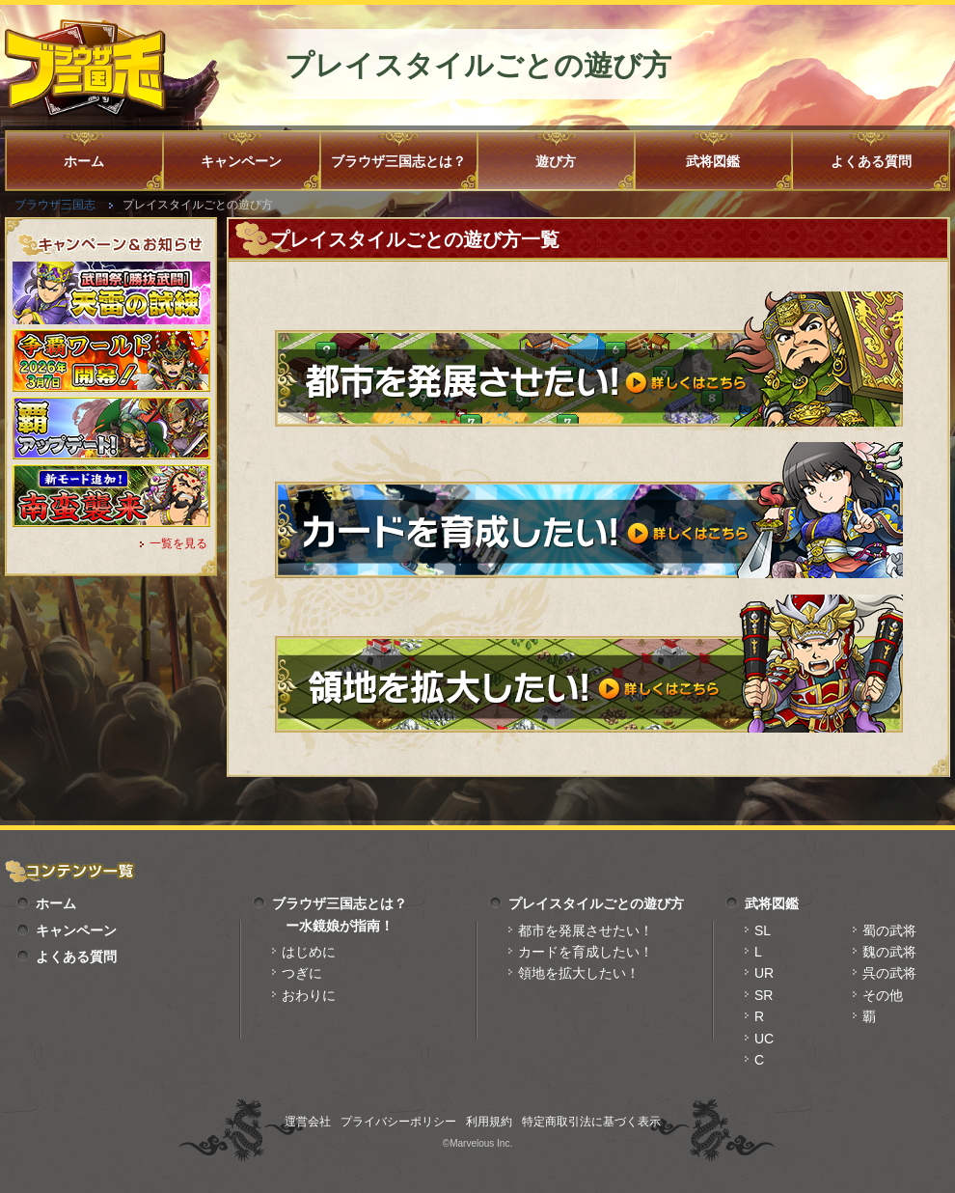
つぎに (302, 973)
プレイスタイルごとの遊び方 (596, 903)
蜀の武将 (889, 930)
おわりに (309, 995)
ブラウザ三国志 (55, 204)
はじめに (309, 951)
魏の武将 (889, 951)
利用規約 (489, 1121)
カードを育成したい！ (585, 951)
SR (763, 995)
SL (762, 930)
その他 (882, 995)
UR (764, 973)
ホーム (84, 161)
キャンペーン (241, 161)
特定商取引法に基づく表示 (591, 1121)
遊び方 (555, 161)
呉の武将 (889, 973)
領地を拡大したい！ (579, 973)
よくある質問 (871, 161)
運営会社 (308, 1121)
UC (764, 1038)
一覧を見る (178, 543)
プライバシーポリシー (398, 1121)
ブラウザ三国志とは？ (398, 161)
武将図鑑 (713, 161)
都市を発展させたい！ (585, 930)
